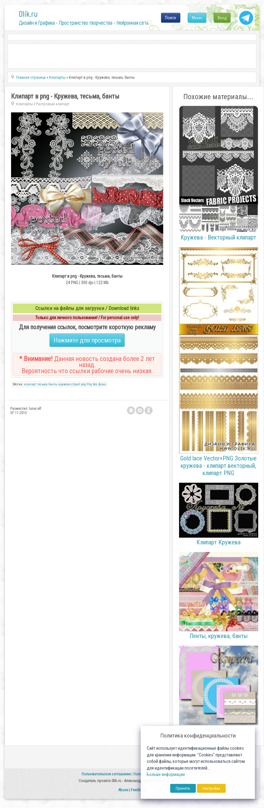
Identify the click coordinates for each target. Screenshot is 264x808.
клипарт (30, 384)
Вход (222, 17)
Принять (183, 788)
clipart (75, 384)
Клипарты (24, 104)
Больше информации (166, 774)
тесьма (42, 384)
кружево (64, 384)
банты (53, 384)
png (83, 384)
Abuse (123, 790)
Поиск (170, 17)
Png (89, 384)
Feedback (138, 790)
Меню (197, 17)
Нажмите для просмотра (87, 340)
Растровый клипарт (52, 104)
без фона (99, 384)
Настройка (211, 788)
